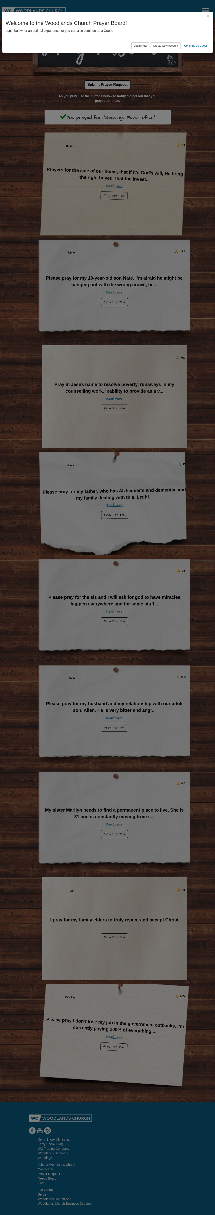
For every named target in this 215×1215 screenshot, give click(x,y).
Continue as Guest (195, 45)
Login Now (140, 45)
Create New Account (165, 45)
